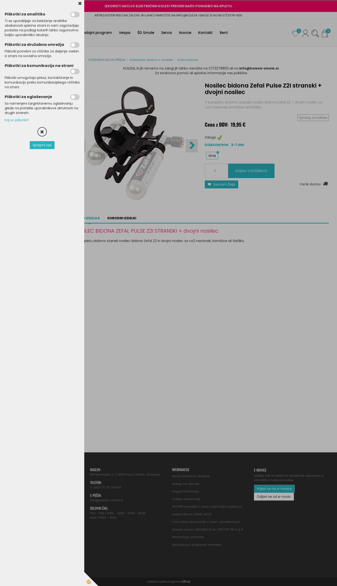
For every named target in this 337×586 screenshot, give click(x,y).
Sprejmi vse (42, 145)
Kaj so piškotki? (17, 120)
